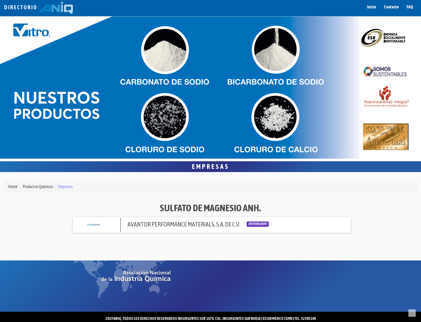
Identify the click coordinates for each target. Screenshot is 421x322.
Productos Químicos (38, 186)
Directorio (38, 7)
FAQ (410, 6)
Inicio (371, 6)
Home (13, 186)
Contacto (391, 6)
